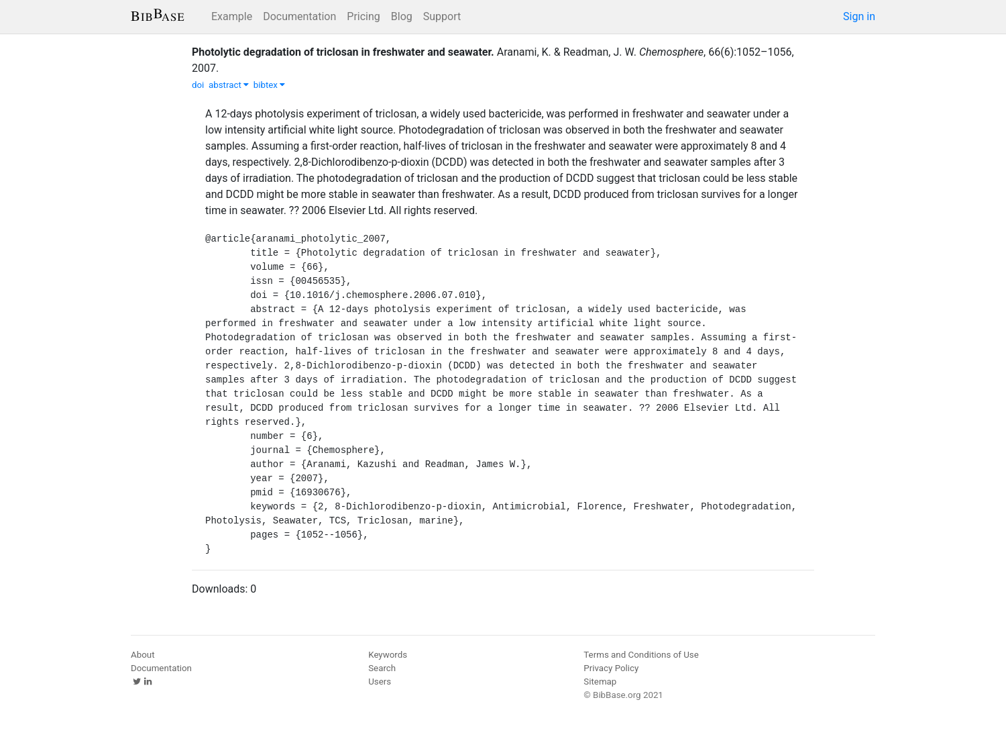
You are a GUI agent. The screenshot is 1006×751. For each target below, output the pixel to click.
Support (442, 16)
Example (231, 16)
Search (382, 668)
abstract (229, 85)
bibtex (270, 85)
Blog (401, 16)
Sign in (859, 16)
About (143, 655)
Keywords (387, 655)
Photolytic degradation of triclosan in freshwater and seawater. (343, 52)
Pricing (363, 16)
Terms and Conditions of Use (640, 655)
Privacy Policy (610, 668)
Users (379, 682)
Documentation (299, 16)
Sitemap (599, 682)
